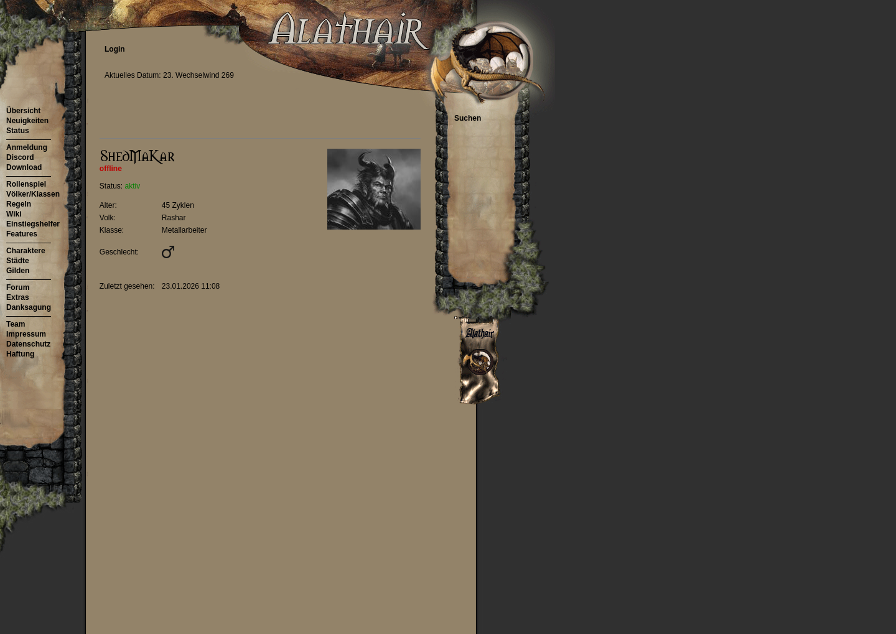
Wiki (14, 214)
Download (24, 167)
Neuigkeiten (27, 120)
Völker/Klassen (33, 194)
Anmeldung (26, 147)
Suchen (467, 118)
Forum (17, 287)
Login (115, 49)
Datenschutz (28, 344)
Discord (20, 157)
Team (15, 324)
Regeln (18, 204)
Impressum (26, 334)
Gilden (17, 270)
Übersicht (23, 110)
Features (21, 234)
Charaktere (25, 250)
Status (17, 130)
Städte (17, 260)
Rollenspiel (26, 184)
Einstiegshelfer (33, 224)
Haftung (20, 354)
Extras (17, 297)
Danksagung (28, 307)
